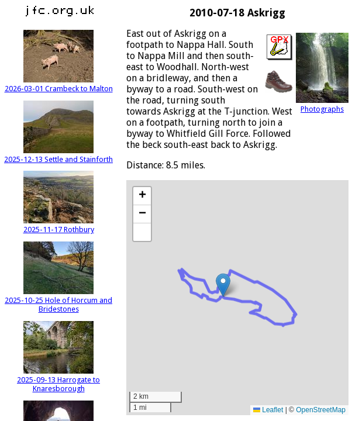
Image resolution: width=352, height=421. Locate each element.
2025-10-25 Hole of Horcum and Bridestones (58, 300)
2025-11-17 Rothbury (58, 225)
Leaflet (268, 410)
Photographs (322, 104)
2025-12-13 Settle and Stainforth (58, 155)
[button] (223, 285)
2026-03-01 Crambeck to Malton (59, 84)
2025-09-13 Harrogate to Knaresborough (58, 380)
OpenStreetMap (321, 410)
